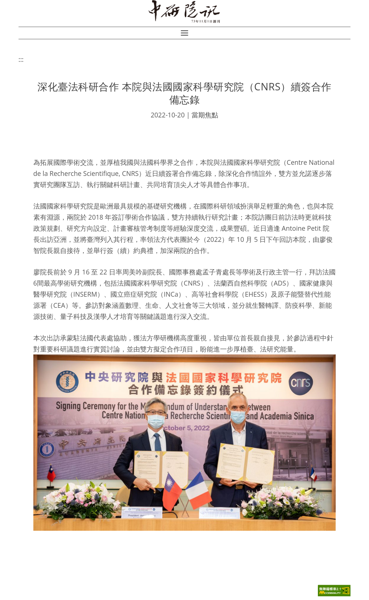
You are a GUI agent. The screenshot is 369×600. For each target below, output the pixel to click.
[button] (184, 33)
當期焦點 (205, 114)
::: (21, 59)
